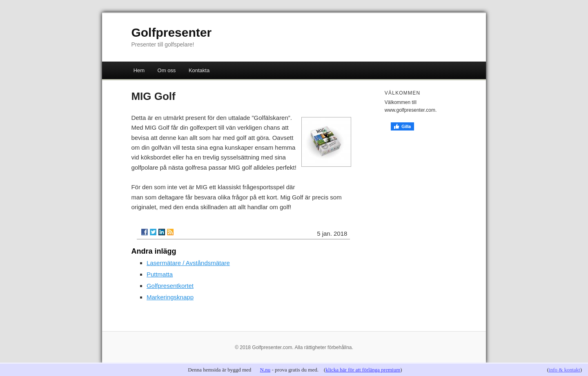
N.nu (265, 370)
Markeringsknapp (170, 297)
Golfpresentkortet (170, 285)
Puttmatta (160, 274)
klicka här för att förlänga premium (362, 370)
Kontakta (199, 70)
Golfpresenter (171, 32)
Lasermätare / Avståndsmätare (188, 262)
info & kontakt (564, 370)
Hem (139, 70)
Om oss (167, 70)
